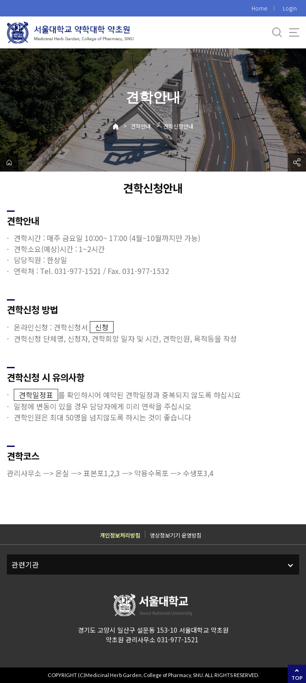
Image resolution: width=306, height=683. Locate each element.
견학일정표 (36, 394)
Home (259, 8)
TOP (297, 678)
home (9, 162)
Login (290, 8)
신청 (102, 327)
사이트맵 (294, 32)
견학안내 (141, 126)
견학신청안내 (178, 126)
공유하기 (297, 162)
